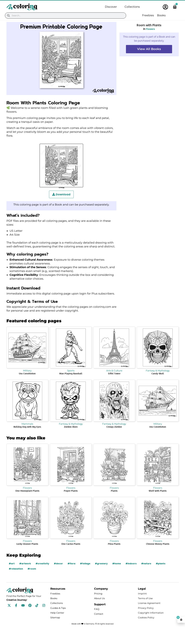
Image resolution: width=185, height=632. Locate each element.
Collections (132, 6)
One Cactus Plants (70, 544)
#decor (58, 563)
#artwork (25, 563)
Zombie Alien (71, 426)
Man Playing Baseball (70, 373)
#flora (72, 563)
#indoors (133, 563)
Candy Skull (157, 373)
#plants (163, 563)
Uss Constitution (27, 373)
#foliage (85, 563)
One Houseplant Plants (27, 490)
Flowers (150, 29)
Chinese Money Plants (157, 544)
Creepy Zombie (114, 426)
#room (32, 568)
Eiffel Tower (114, 373)
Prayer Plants (71, 490)
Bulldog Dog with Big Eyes (27, 426)
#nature (148, 563)
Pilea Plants (114, 544)
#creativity (42, 563)
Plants (114, 490)
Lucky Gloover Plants (27, 544)
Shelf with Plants (158, 490)
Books (161, 15)
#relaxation (16, 568)
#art (12, 563)
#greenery (102, 563)
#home (118, 563)
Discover (111, 6)
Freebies (148, 15)
